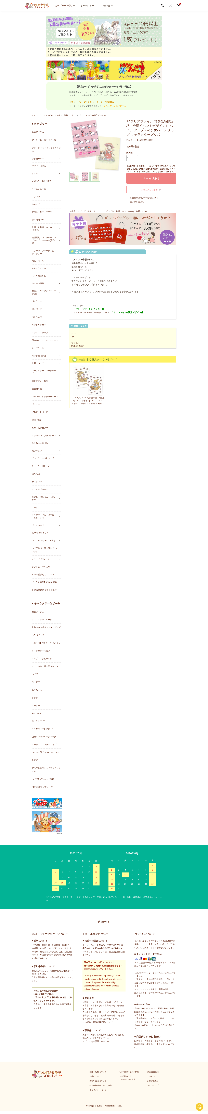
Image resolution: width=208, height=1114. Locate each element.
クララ (35, 698)
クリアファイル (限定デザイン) (93, 115)
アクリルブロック (40, 489)
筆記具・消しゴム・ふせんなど (44, 498)
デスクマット (38, 481)
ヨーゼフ (36, 682)
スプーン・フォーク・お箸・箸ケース (43, 252)
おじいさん (37, 713)
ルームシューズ (39, 189)
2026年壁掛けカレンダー (43, 574)
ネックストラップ (40, 332)
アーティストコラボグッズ (44, 140)
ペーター (36, 705)
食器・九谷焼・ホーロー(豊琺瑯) (43, 228)
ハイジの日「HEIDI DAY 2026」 (46, 752)
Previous (74, 145)
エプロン (36, 196)
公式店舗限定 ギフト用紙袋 (44, 590)
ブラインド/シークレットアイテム (46, 149)
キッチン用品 (38, 283)
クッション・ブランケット (44, 435)
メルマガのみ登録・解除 (128, 1072)
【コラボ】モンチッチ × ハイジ (46, 643)
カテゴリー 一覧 (63, 5)
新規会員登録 (153, 1072)
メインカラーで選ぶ (41, 651)
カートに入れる (151, 178)
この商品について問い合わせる (142, 198)
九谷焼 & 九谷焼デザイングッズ (46, 627)
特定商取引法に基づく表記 (101, 1085)
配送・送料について (98, 1072)
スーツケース (38, 348)
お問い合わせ (153, 1081)
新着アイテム (38, 132)
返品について (95, 1076)
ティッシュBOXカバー (42, 466)
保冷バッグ (37, 309)
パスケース (37, 301)
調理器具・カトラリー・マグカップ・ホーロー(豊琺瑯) (44, 240)
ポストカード (38, 525)
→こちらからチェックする (114, 106)
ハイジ (35, 674)
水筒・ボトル (38, 261)
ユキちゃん (37, 690)
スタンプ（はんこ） (41, 559)
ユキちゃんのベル (40, 443)
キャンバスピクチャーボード (45, 396)
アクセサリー (38, 159)
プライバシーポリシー (99, 1090)
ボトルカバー (38, 317)
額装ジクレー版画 (40, 381)
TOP (34, 115)
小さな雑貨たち (39, 276)
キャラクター (87, 5)
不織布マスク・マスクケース (45, 340)
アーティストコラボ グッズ (44, 744)
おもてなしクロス (40, 268)
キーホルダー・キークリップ (44, 372)
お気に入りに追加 (151, 190)
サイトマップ (153, 1085)
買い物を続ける (135, 202)
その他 (106, 5)
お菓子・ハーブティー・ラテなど (44, 292)
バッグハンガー (39, 325)
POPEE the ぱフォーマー (43, 787)
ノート (35, 507)
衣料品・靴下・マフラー (43, 212)
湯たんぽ (36, 474)
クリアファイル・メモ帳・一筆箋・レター (57, 115)
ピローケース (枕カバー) (43, 458)
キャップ (36, 204)
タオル (35, 173)
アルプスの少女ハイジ (42, 658)
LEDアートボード (40, 412)
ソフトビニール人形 (41, 567)
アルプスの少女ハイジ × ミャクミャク (46, 770)
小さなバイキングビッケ (43, 729)
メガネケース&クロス (41, 181)
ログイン (151, 1076)
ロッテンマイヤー (40, 721)
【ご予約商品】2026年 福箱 (44, 582)
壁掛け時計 (37, 420)
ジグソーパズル (39, 166)
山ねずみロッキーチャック (44, 737)
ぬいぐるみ (37, 451)
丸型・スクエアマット (42, 428)
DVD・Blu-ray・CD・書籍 (43, 540)
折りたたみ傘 (38, 219)
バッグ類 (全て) (39, 356)
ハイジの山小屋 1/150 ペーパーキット (46, 550)
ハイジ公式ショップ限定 (43, 779)
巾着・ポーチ (38, 363)
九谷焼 (35, 760)
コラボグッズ (38, 635)
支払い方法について (98, 1081)
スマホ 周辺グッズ (40, 533)
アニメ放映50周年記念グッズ (45, 666)
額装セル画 (37, 389)
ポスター (36, 404)
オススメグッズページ (42, 619)
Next (117, 145)
